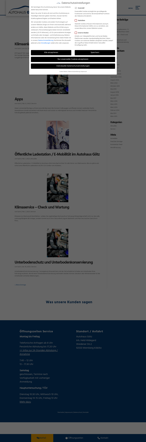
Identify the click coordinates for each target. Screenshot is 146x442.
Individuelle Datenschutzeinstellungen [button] (73, 64)
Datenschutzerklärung (45, 38)
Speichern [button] (95, 50)
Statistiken (81, 18)
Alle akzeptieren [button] (51, 50)
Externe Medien (83, 31)
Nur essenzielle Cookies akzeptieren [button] (73, 57)
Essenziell (80, 6)
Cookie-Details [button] (63, 70)
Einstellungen (45, 41)
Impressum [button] (84, 70)
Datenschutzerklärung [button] (74, 70)
